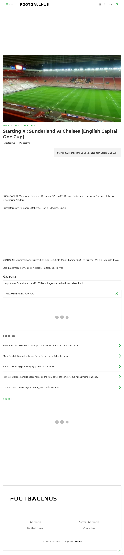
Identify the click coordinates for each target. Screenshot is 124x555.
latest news (29, 125)
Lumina (78, 541)
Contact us (89, 528)
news (16, 125)
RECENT (7, 399)
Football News (35, 528)
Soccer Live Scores (89, 522)
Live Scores (35, 522)
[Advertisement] (62, 30)
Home (6, 125)
